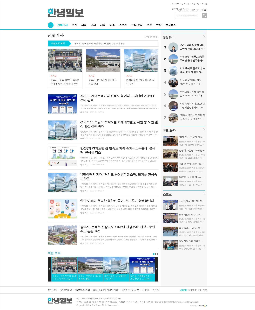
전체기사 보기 (151, 37)
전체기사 (62, 25)
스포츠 (123, 25)
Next (156, 269)
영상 (158, 25)
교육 (112, 25)
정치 (74, 25)
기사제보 (175, 3)
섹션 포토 (54, 253)
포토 (149, 25)
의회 (84, 25)
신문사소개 (52, 289)
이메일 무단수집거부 (130, 289)
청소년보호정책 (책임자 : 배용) (106, 289)
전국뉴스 (171, 25)
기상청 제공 (181, 11)
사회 (102, 25)
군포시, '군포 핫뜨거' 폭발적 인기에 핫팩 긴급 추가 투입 (99, 43)
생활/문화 (136, 25)
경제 (93, 25)
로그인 (204, 3)
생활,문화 (169, 130)
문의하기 (185, 3)
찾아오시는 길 (66, 289)
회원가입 (195, 3)
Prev (49, 269)
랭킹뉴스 (168, 37)
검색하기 (204, 15)
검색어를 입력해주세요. (187, 15)
